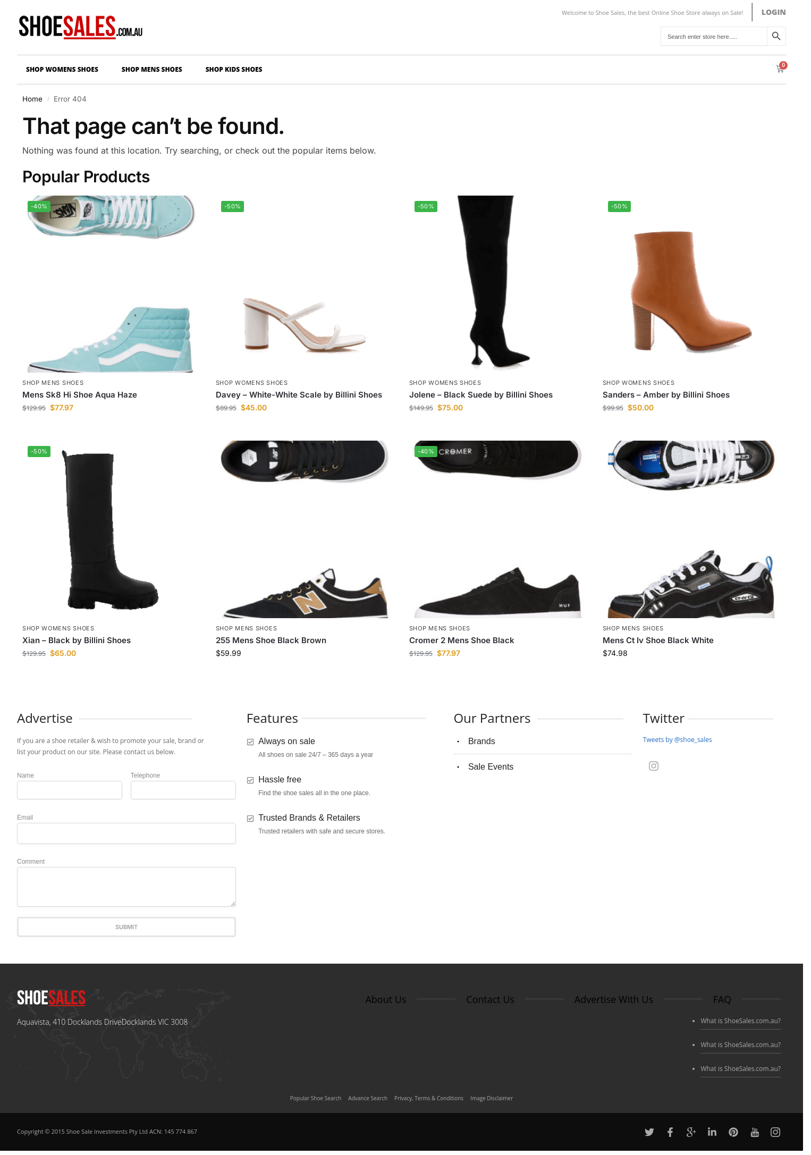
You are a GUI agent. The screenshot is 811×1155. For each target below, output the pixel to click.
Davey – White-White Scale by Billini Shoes (299, 395)
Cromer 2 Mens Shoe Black (461, 640)
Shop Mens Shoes (155, 69)
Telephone (145, 775)
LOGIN (774, 12)
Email (25, 817)
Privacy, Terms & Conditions (428, 1098)
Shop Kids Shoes (237, 69)
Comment (31, 861)
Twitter (664, 718)
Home (32, 99)
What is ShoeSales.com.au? (740, 1020)
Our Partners (491, 718)
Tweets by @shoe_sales (677, 739)
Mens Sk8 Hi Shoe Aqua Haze (79, 395)
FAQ (722, 999)
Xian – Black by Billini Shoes (76, 640)
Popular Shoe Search (316, 1098)
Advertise (45, 718)
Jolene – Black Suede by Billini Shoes (481, 395)
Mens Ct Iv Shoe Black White (658, 640)
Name (25, 775)
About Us (385, 999)
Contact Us (490, 999)
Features (272, 718)
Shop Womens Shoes (65, 69)
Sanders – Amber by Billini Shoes (666, 395)
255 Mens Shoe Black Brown (271, 640)
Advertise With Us (614, 999)
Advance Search (367, 1098)
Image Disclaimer (491, 1098)
